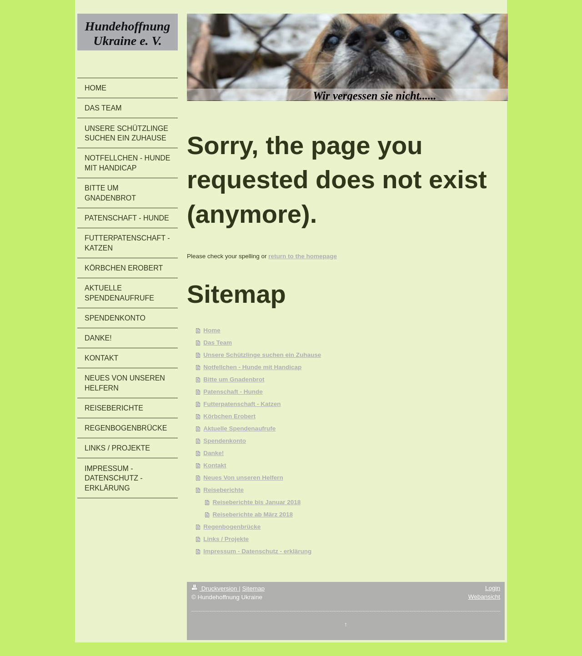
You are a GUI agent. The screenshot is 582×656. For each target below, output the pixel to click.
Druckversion (215, 588)
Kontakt (214, 465)
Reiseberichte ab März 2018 (253, 514)
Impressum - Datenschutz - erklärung (257, 551)
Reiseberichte (223, 489)
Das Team (217, 342)
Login (492, 588)
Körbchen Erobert (229, 416)
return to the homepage (302, 256)
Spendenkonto (224, 440)
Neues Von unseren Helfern (243, 477)
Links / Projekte (226, 539)
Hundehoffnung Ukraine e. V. (128, 33)
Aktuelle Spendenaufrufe (239, 428)
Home (212, 330)
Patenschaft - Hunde (233, 391)
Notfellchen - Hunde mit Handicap (252, 367)
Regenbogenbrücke (232, 526)
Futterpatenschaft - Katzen (242, 404)
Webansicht (484, 596)
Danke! (213, 453)
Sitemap (253, 588)
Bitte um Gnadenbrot (233, 379)
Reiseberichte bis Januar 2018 (257, 502)
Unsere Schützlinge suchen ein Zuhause (262, 354)
